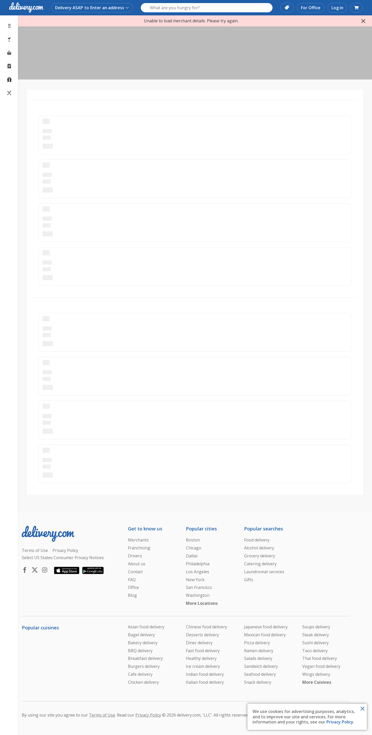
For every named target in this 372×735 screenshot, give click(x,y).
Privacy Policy (339, 722)
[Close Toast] (362, 708)
